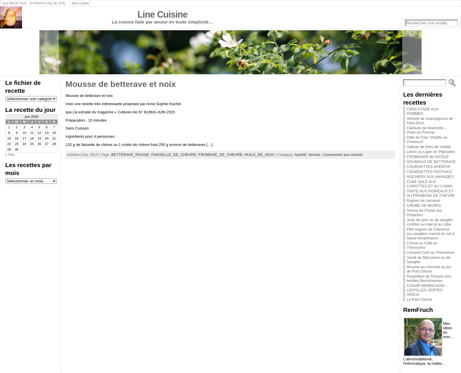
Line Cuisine (162, 14)
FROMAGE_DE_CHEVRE (220, 154)
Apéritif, (301, 154)
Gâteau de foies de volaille (429, 147)
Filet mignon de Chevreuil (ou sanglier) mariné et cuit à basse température (430, 233)
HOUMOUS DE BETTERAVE (431, 161)
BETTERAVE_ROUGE (130, 154)
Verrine (314, 154)
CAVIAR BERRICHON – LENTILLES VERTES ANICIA (427, 290)
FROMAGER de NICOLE (428, 156)
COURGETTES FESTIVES (429, 171)
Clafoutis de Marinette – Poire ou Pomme (426, 130)
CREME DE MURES (424, 205)
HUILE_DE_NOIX (259, 154)
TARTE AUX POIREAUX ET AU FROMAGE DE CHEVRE (431, 193)
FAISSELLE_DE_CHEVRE (173, 154)
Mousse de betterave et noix (121, 84)
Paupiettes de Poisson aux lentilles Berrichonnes (429, 278)
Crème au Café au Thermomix (422, 245)
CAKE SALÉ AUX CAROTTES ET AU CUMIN (429, 183)
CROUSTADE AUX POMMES (423, 111)
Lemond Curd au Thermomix (431, 252)
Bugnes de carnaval (423, 200)
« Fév (10, 154)
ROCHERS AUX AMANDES (430, 176)
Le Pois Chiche (419, 299)
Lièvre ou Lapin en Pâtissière (431, 151)
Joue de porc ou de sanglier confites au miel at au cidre (430, 222)
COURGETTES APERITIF (428, 166)
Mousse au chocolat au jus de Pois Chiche (429, 269)
